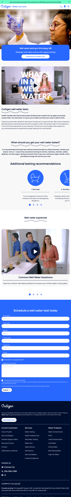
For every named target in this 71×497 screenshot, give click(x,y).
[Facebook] (2, 475)
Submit (6, 390)
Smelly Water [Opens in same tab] (52, 447)
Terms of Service (42, 386)
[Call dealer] (61, 6)
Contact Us (9, 467)
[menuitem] (64, 7)
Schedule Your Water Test (35, 56)
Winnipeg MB (15, 484)
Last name (6, 323)
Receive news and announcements (14, 380)
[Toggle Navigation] (68, 6)
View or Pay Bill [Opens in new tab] (7, 432)
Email (5, 352)
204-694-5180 (10, 471)
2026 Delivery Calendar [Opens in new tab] (10, 451)
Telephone (6, 345)
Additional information (9, 363)
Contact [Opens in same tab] (4, 447)
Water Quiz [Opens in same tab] (29, 443)
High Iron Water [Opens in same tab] (53, 454)
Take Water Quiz (9, 420)
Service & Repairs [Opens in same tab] (7, 436)
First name (6, 316)
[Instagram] (5, 475)
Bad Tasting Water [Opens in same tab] (54, 451)
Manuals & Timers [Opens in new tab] (8, 443)
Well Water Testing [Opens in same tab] (31, 439)
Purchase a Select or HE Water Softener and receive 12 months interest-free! (35, 2)
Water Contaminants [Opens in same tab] (55, 432)
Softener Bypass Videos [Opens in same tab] (10, 439)
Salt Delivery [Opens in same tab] (29, 451)
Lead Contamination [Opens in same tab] (55, 439)
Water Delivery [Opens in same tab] (30, 447)
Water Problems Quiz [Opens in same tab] (32, 436)
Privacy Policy (32, 386)
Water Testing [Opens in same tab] (30, 432)
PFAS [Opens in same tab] (50, 436)
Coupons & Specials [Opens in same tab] (32, 458)
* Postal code (7, 338)
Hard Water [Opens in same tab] (52, 443)
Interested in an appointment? (13, 360)
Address (5, 330)
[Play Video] (35, 85)
